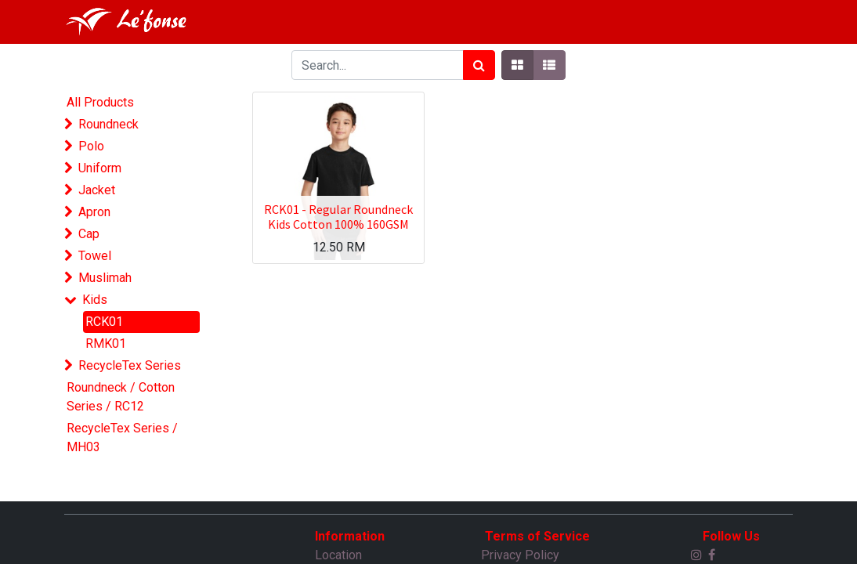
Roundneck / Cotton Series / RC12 (121, 397)
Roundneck (108, 124)
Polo (91, 146)
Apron (94, 211)
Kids (94, 299)
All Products (100, 102)
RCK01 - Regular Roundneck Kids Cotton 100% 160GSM (338, 216)
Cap (88, 233)
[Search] (479, 65)
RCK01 (104, 321)
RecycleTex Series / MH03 (122, 437)
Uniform (99, 168)
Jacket (96, 190)
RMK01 (105, 343)
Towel (94, 255)
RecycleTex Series (129, 365)
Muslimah (105, 277)
